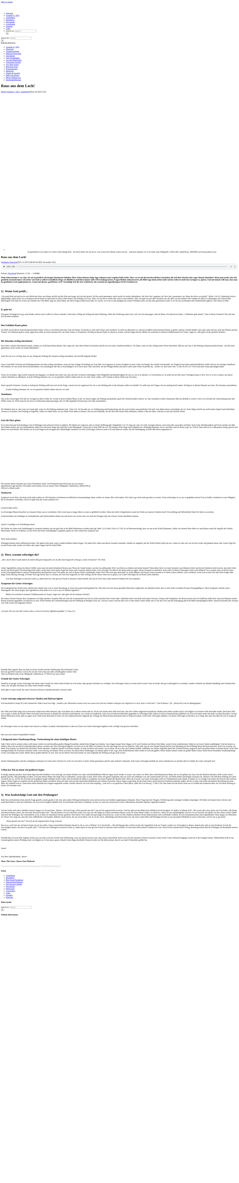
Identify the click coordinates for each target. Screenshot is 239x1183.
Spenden (9, 895)
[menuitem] (9, 13)
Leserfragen (10, 891)
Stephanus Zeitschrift (9, 262)
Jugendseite (10, 56)
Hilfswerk (10, 71)
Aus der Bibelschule (14, 60)
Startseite (9, 897)
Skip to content (7, 2)
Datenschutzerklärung (14, 882)
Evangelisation (11, 69)
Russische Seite (12, 67)
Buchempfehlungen (13, 80)
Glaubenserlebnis (12, 51)
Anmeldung (10, 876)
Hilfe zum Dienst (12, 75)
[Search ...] (25, 31)
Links (8, 893)
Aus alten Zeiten (12, 65)
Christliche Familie (13, 62)
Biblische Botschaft (13, 54)
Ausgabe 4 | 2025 (12, 47)
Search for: (10, 31)
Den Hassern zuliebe (14, 884)
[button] (8, 43)
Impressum (10, 889)
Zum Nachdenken (13, 58)
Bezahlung (10, 878)
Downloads (10, 886)
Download (12, 273)
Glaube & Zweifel (13, 73)
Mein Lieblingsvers (13, 78)
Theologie (10, 49)
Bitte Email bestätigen (14, 880)
